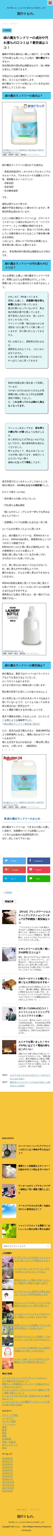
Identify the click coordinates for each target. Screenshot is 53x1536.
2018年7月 (7, 1461)
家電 (4, 1430)
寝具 (4, 1433)
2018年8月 (7, 1458)
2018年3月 (7, 1473)
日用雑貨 (8, 892)
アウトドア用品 (10, 1415)
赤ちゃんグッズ (10, 1445)
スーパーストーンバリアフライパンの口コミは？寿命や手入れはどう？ (34, 1149)
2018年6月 (7, 1464)
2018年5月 (7, 1467)
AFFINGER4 (26, 1530)
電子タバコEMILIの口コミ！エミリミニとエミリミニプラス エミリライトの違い (34, 1012)
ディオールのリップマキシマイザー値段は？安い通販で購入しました (34, 1189)
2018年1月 (7, 1479)
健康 (4, 1427)
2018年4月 (7, 1470)
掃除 (4, 1436)
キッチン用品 (9, 1421)
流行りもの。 (26, 14)
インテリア (7, 1418)
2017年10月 (8, 1488)
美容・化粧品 (9, 1442)
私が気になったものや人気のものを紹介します (26, 1522)
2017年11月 (8, 1485)
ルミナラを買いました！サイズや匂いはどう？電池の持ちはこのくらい (34, 1046)
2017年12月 (8, 1482)
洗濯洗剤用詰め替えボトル (13, 651)
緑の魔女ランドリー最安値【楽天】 (22, 724)
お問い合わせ (22, 1510)
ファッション (9, 1424)
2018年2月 (7, 1476)
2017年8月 (7, 1491)
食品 (4, 1448)
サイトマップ (35, 1510)
